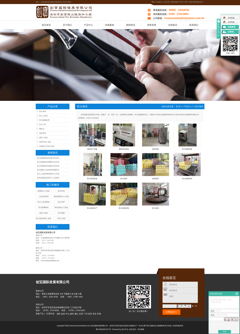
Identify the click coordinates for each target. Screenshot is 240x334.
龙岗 (63, 314)
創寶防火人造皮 (43, 191)
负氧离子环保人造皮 (46, 146)
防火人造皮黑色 (43, 202)
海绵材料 (155, 179)
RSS (181, 2)
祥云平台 (124, 329)
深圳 (90, 314)
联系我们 (193, 25)
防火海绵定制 (124, 208)
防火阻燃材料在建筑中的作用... (48, 166)
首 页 (178, 106)
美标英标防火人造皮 (61, 196)
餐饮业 (41, 129)
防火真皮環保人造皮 (43, 218)
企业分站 (166, 2)
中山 (67, 314)
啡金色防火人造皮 (61, 207)
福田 (59, 314)
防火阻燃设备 (187, 149)
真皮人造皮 (43, 213)
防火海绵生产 (92, 208)
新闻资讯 (130, 25)
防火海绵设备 (92, 179)
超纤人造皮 (43, 138)
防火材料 (123, 179)
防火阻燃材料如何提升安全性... (48, 158)
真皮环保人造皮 (45, 142)
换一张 (194, 306)
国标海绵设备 (124, 149)
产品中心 (88, 25)
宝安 (94, 314)
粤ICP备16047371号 (103, 329)
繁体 (153, 2)
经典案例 (109, 25)
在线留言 (172, 25)
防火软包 (61, 191)
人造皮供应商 (44, 196)
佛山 (76, 314)
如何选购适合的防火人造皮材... (48, 178)
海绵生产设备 (92, 149)
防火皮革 (61, 202)
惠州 (72, 314)
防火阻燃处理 (44, 120)
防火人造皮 (43, 116)
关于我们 (67, 25)
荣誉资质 (151, 25)
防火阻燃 (61, 213)
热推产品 (40, 313)
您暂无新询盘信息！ (196, 2)
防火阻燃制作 (44, 207)
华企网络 (141, 329)
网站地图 (174, 2)
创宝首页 (46, 25)
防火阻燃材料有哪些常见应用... (48, 162)
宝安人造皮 (61, 218)
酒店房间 (42, 133)
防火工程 (42, 124)
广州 (85, 314)
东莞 (81, 314)
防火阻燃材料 (159, 326)
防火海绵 (42, 111)
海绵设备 (155, 149)
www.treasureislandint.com (50, 261)
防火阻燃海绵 (187, 179)
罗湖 (99, 314)
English (159, 2)
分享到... (231, 32)
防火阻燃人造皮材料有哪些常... (48, 170)
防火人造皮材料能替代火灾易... (48, 174)
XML (186, 2)
